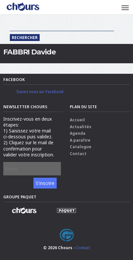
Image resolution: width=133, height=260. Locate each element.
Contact (78, 153)
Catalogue (80, 146)
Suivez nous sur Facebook (40, 91)
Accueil (77, 119)
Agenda (78, 133)
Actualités (80, 126)
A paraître (80, 140)
